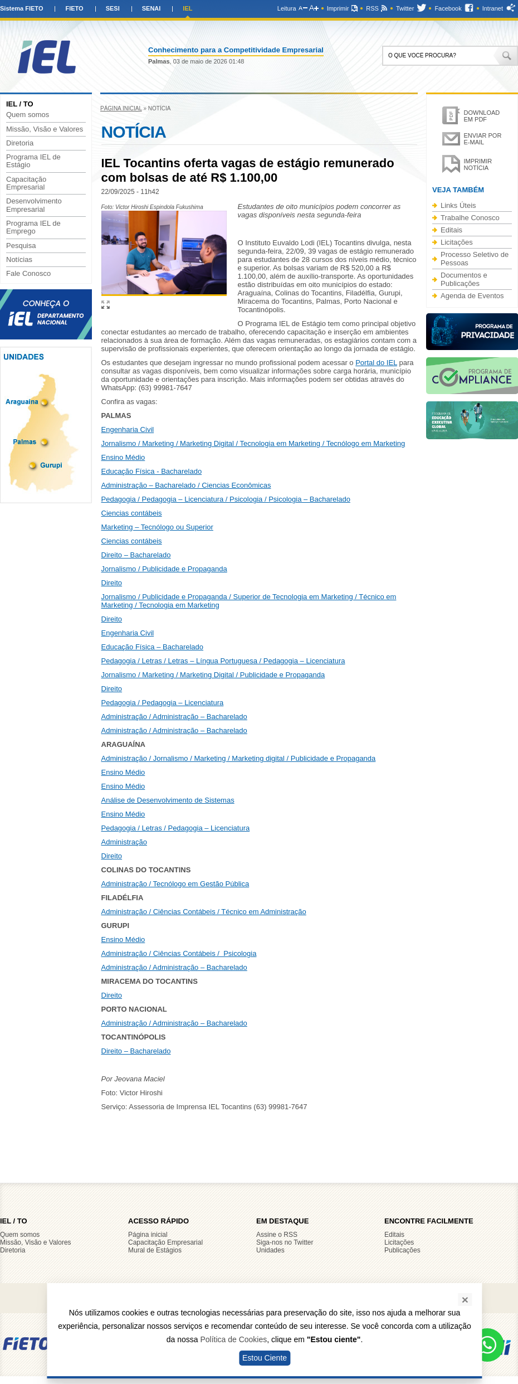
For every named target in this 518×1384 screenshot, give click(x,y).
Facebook (447, 8)
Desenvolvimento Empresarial (34, 205)
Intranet (492, 8)
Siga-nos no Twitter (285, 1242)
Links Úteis (458, 205)
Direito (112, 583)
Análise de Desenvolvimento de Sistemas (167, 800)
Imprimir (338, 8)
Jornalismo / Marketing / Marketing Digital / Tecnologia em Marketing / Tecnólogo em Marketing (253, 443)
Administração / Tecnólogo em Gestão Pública (175, 884)
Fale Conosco (28, 274)
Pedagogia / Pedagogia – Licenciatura (162, 702)
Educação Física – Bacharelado (152, 647)
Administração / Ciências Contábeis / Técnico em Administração (203, 911)
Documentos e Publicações (464, 279)
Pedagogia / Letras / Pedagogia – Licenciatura (175, 828)
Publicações (402, 1250)
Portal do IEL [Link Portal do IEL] (376, 362)
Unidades (270, 1250)
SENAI (151, 8)
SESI (113, 8)
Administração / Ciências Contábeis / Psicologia (179, 953)
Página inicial (121, 108)
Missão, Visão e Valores (44, 129)
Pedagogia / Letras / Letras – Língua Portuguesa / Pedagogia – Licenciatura (223, 661)
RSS (372, 8)
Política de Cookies (233, 1339)
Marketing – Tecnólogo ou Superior (157, 527)
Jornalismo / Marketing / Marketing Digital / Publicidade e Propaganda (213, 675)
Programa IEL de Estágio (33, 161)
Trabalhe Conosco (470, 217)
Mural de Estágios (155, 1250)
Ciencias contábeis (131, 513)
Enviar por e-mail (483, 138)
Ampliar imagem (105, 304)
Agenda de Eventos (472, 296)
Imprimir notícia (478, 164)
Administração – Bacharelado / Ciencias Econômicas (186, 485)
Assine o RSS (276, 1235)
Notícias (19, 260)
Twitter (405, 8)
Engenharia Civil (127, 429)
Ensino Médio (123, 457)
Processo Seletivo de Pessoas (475, 258)
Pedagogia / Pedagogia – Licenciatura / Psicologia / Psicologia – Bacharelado (225, 499)
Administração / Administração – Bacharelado (174, 716)
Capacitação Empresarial (26, 183)
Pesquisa (21, 246)
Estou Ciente (264, 1357)
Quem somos (27, 115)
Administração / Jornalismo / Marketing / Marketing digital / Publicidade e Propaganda (238, 758)
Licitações (457, 242)
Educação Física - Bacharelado (151, 471)
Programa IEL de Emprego (33, 227)
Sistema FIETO (21, 8)
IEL (187, 8)
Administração (124, 842)
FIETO (74, 8)
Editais (451, 230)
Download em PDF (482, 116)
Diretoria (19, 143)
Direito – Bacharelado (136, 555)
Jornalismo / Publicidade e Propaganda (164, 569)
